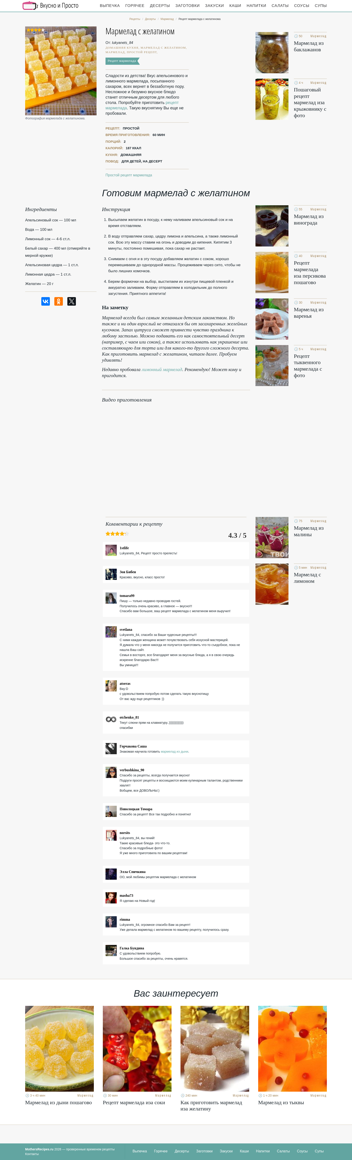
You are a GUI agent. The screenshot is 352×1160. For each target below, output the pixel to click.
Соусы (301, 6)
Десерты (160, 6)
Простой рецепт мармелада (129, 175)
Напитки (256, 6)
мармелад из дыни (174, 751)
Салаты (280, 6)
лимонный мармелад (162, 369)
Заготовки (187, 6)
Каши (235, 6)
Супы (321, 6)
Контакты (32, 1154)
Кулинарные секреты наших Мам (50, 5)
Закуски (214, 6)
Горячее (135, 6)
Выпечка (110, 6)
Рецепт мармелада (122, 61)
